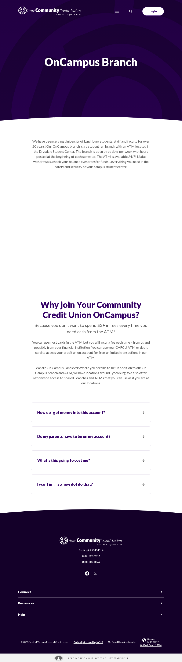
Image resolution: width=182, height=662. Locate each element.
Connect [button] (24, 592)
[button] (91, 412)
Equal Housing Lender (124, 642)
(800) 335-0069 (91, 561)
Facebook (87, 573)
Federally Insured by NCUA (88, 642)
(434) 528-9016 (91, 556)
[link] (151, 642)
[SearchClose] (131, 11)
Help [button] (21, 614)
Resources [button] (26, 603)
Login (153, 11)
